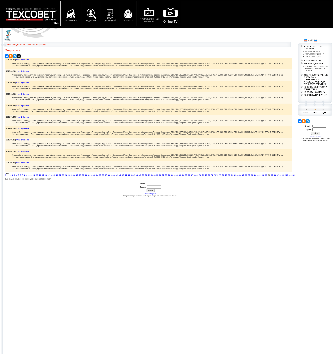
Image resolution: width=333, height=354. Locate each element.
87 (249, 175)
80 (229, 175)
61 (175, 175)
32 (91, 175)
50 (143, 175)
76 (217, 175)
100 (286, 175)
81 (232, 175)
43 (123, 175)
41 (117, 175)
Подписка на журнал (313, 56)
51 (146, 175)
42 (120, 175)
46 (131, 175)
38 (109, 175)
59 (169, 175)
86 (246, 175)
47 (134, 175)
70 (200, 175)
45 (129, 175)
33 (94, 175)
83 (237, 175)
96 (275, 175)
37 (106, 175)
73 (209, 175)
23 (66, 175)
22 (63, 175)
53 (151, 175)
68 (195, 175)
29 (83, 175)
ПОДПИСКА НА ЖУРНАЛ (315, 95)
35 (100, 175)
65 (186, 175)
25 (71, 175)
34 (97, 175)
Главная (11, 44)
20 (57, 175)
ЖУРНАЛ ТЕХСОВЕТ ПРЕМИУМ (313, 47)
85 (243, 175)
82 (235, 175)
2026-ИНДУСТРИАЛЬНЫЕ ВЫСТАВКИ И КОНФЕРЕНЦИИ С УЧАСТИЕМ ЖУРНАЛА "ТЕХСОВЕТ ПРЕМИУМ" (316, 79)
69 (197, 175)
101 (293, 175)
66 (189, 175)
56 (160, 175)
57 (163, 175)
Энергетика (40, 44)
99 (283, 175)
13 (37, 175)
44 (126, 175)
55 (157, 175)
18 (51, 175)
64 (183, 175)
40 (114, 175)
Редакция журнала (312, 51)
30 (86, 175)
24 (68, 175)
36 (103, 175)
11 (31, 175)
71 (203, 175)
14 (40, 175)
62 (177, 175)
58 (166, 175)
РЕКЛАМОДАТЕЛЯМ (313, 63)
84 (240, 175)
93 (266, 175)
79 (226, 175)
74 (212, 175)
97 (278, 175)
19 (54, 175)
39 (111, 175)
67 (192, 175)
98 (280, 175)
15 (43, 175)
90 (257, 175)
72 (206, 175)
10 (28, 175)
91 (260, 175)
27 (77, 175)
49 (140, 175)
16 (46, 175)
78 (223, 175)
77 (220, 175)
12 (34, 175)
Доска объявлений (25, 44)
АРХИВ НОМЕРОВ (312, 61)
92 (263, 175)
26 (74, 175)
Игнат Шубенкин (22, 60)
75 (215, 175)
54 (154, 175)
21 (60, 175)
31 (89, 175)
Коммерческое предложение (316, 66)
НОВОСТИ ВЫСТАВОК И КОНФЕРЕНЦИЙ (315, 88)
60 (172, 175)
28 (80, 175)
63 (180, 175)
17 (48, 175)
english (308, 40)
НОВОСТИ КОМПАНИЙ (314, 92)
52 (149, 175)
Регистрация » (150, 194)
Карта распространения (314, 54)
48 (137, 175)
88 (252, 175)
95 (272, 175)
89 (255, 175)
